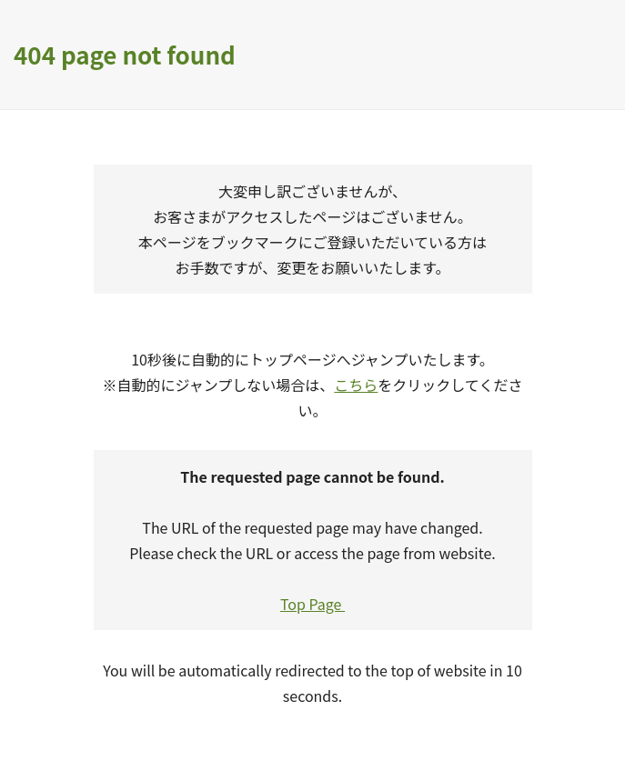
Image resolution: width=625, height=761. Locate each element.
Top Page (312, 604)
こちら (356, 385)
